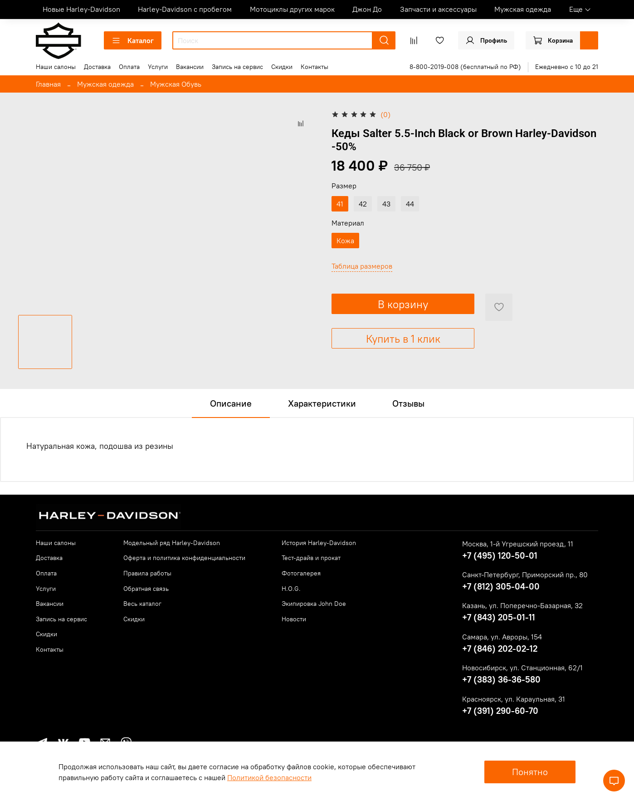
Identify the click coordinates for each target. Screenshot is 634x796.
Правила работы (147, 573)
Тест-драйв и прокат (311, 558)
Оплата (129, 67)
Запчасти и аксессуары (438, 9)
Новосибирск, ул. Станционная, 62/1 (522, 667)
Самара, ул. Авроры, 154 (502, 636)
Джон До (367, 9)
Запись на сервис (237, 67)
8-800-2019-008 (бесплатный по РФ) (465, 67)
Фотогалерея (301, 573)
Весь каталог (142, 603)
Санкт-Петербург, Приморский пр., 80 (525, 574)
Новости (294, 619)
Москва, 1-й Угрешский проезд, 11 (517, 543)
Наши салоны (56, 67)
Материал (348, 223)
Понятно (530, 771)
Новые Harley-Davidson (81, 9)
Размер (344, 186)
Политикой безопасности (269, 777)
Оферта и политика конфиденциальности (184, 558)
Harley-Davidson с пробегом (185, 9)
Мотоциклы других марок (292, 9)
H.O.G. (291, 589)
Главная (48, 83)
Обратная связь (146, 589)
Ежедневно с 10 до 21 (566, 67)
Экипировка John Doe (314, 603)
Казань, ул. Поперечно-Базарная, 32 (522, 605)
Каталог (133, 40)
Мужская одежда (522, 9)
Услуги (158, 67)
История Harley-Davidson (319, 543)
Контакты (314, 67)
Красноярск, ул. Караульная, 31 (513, 698)
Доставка (97, 67)
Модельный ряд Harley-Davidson (171, 543)
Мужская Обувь (175, 83)
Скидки (282, 67)
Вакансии (190, 67)
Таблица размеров (362, 265)
